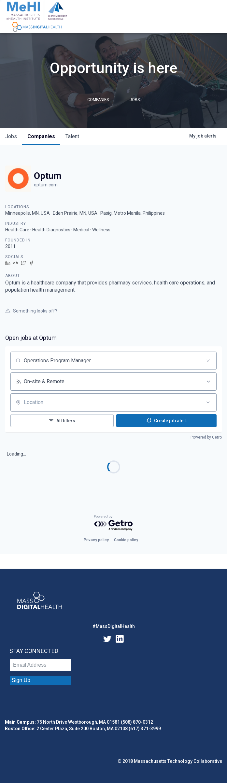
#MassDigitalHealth (113, 626)
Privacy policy (96, 540)
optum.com (46, 184)
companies (41, 136)
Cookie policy (126, 540)
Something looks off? (31, 310)
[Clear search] (208, 361)
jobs (11, 136)
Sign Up (21, 680)
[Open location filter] (208, 402)
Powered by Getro (206, 437)
